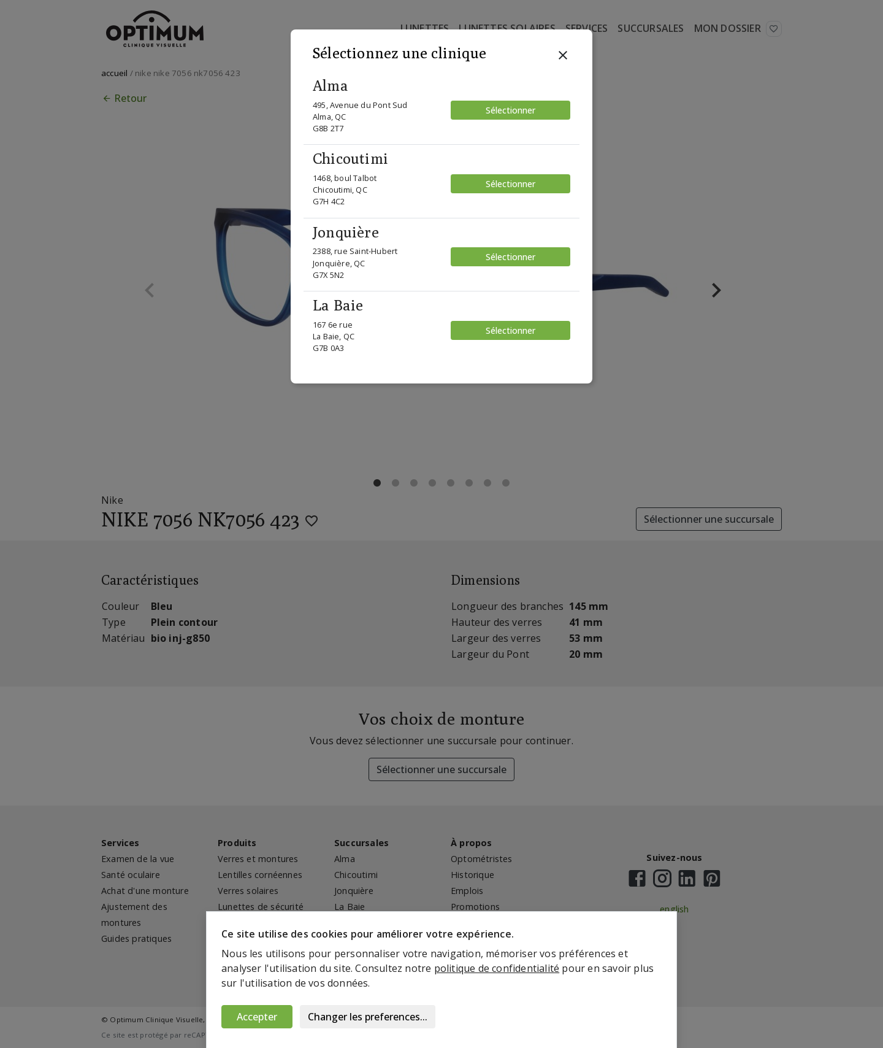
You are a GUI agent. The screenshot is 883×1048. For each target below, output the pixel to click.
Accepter (257, 1016)
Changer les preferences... (367, 1016)
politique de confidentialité (497, 968)
